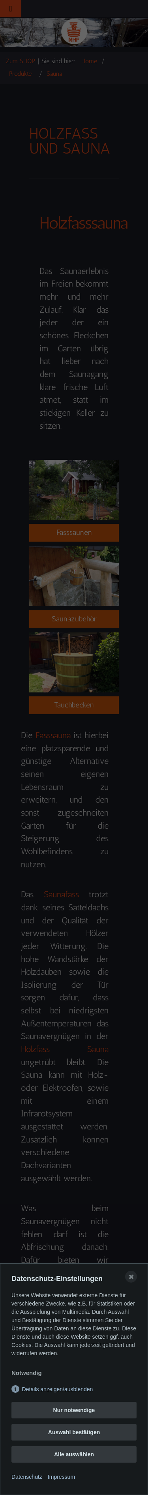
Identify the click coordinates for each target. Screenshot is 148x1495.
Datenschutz (26, 1477)
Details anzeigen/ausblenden (57, 1389)
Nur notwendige (74, 1410)
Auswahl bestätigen (74, 1432)
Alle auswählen (74, 1454)
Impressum (61, 1477)
